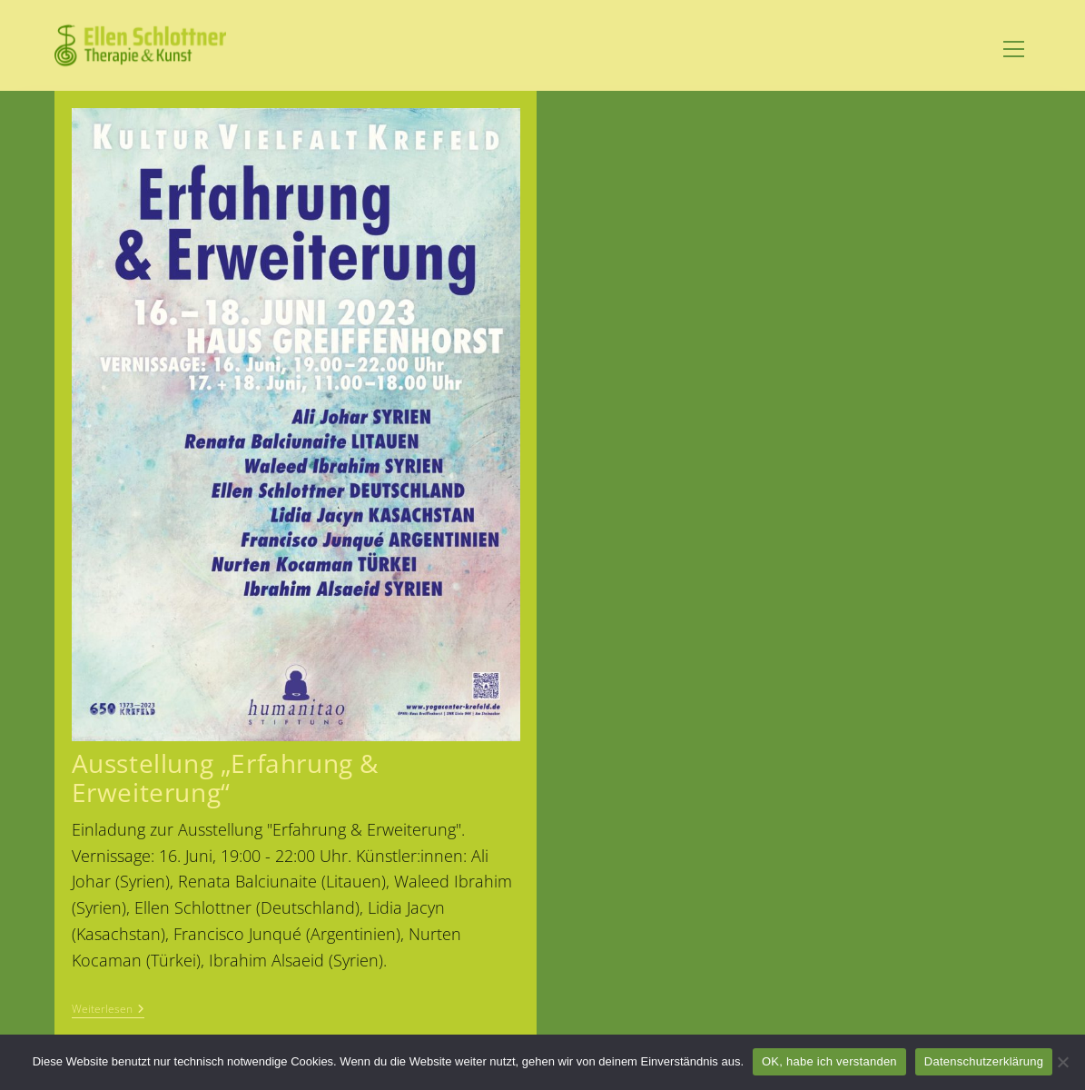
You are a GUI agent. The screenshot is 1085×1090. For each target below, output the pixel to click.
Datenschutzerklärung (983, 1061)
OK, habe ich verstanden (829, 1061)
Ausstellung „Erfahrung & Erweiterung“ (225, 777)
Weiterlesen (108, 1010)
